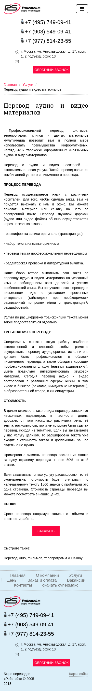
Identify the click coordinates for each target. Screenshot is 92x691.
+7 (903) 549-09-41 (48, 32)
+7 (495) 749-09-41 (48, 22)
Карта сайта (78, 674)
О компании (47, 575)
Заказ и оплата (42, 580)
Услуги (75, 575)
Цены (12, 580)
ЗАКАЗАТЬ (46, 531)
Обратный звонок (51, 70)
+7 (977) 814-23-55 (48, 41)
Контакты (23, 585)
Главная (18, 575)
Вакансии (76, 580)
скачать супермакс (60, 585)
